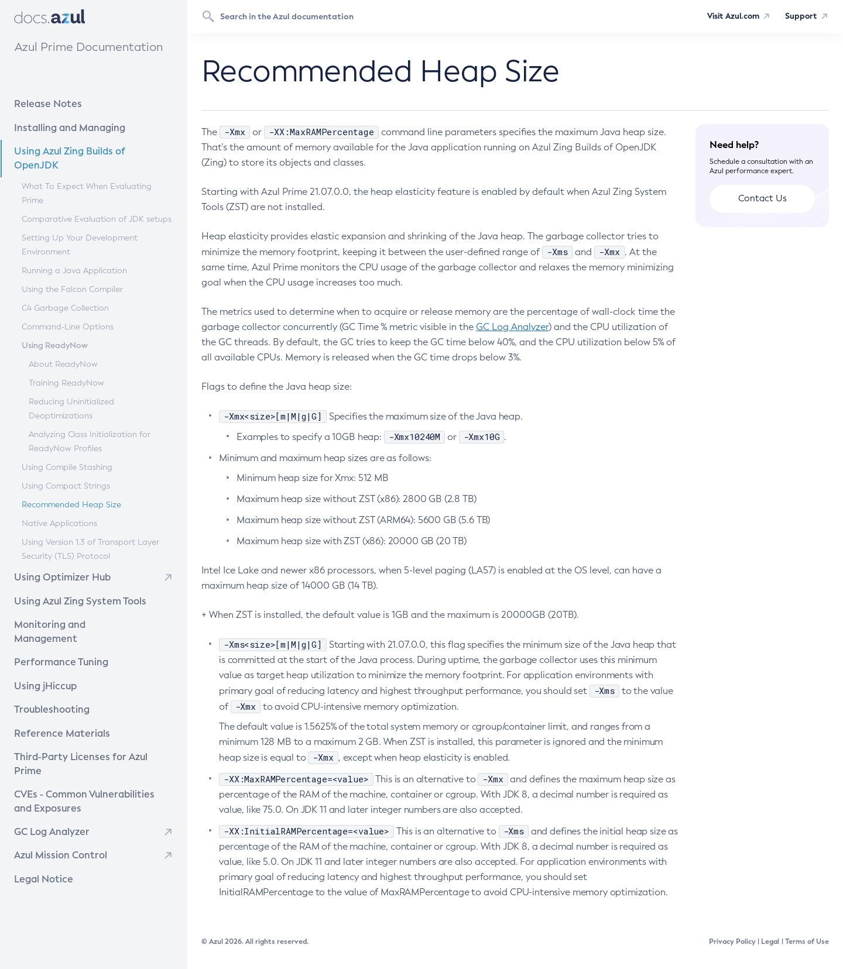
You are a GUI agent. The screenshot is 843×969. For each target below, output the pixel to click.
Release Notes (73, 103)
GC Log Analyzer (50, 801)
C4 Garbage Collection (64, 307)
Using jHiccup (44, 670)
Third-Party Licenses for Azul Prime (90, 740)
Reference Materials (79, 716)
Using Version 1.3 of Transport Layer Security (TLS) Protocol (90, 549)
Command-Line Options (67, 326)
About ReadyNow (62, 364)
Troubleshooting (75, 693)
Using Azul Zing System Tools (89, 599)
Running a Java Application (73, 270)
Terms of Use (807, 941)
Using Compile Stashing (66, 467)
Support (800, 16)
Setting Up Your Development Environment (79, 244)
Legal (770, 941)
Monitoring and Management (90, 623)
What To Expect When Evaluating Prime (86, 193)
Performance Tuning (79, 646)
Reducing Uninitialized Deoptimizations (71, 408)
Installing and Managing (84, 127)
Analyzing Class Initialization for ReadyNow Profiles (89, 441)
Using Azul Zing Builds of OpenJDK (91, 157)
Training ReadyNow (66, 382)
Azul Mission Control (58, 824)
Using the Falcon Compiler (71, 289)
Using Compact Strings (65, 485)
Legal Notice (42, 848)
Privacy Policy (732, 941)
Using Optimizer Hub (60, 576)
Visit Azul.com (729, 16)
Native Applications (59, 523)
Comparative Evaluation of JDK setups (96, 219)
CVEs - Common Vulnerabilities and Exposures (91, 771)
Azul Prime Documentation (88, 47)
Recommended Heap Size (71, 504)
